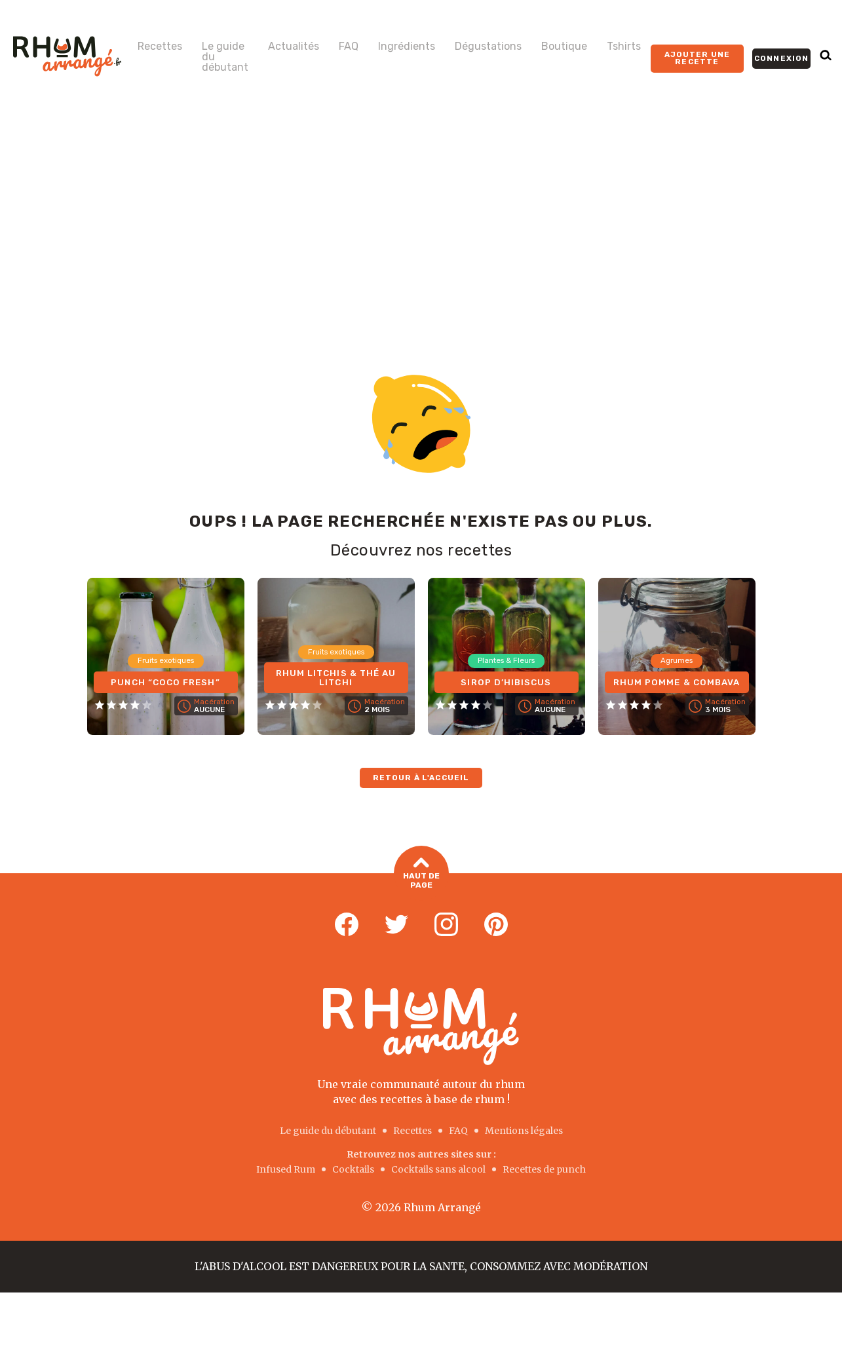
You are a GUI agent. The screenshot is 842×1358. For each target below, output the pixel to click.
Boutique (564, 46)
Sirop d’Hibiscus (506, 681)
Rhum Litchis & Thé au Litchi (336, 676)
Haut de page (421, 874)
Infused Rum (285, 1168)
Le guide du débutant (225, 57)
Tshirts (624, 46)
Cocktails (353, 1168)
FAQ (348, 46)
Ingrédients (406, 46)
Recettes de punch (544, 1168)
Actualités (293, 46)
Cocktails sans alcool (438, 1168)
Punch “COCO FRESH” (165, 681)
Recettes (160, 46)
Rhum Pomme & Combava (676, 676)
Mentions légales (524, 1130)
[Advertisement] (421, 211)
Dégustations (488, 46)
